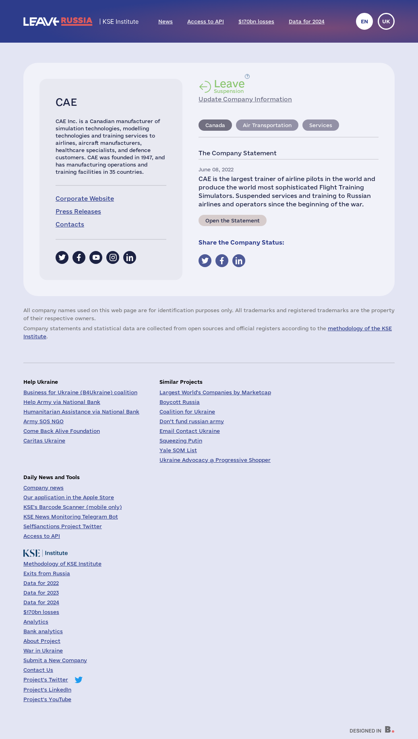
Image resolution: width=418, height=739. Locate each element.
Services (320, 125)
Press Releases (78, 211)
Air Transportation (267, 125)
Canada (215, 125)
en (364, 21)
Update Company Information (245, 99)
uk (386, 21)
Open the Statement (232, 220)
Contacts (70, 224)
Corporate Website (85, 198)
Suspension (229, 86)
